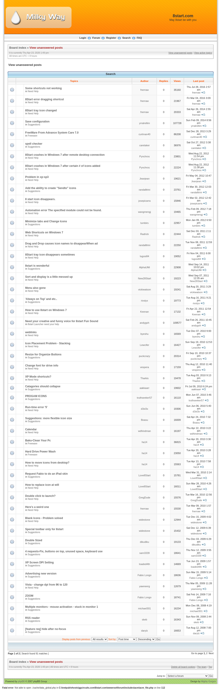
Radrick (144, 234)
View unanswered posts (46, 47)
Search (126, 37)
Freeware (32, 135)
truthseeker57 (144, 397)
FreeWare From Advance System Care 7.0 (52, 132)
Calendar (31, 429)
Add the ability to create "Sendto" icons (50, 188)
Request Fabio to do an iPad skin (46, 473)
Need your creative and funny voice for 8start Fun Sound (61, 321)
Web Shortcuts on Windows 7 (44, 232)
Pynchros (144, 156)
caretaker (144, 145)
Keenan (144, 311)
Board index (17, 47)
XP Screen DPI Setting (39, 562)
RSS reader (32, 618)
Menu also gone (35, 288)
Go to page (197, 653)
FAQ (139, 37)
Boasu (144, 420)
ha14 (144, 442)
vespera (144, 367)
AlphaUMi (144, 267)
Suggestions (34, 124)
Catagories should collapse (42, 386)
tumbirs (144, 223)
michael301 (144, 608)
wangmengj (144, 212)
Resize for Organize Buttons (43, 354)
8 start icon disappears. (40, 199)
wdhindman (144, 431)
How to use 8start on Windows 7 (46, 310)
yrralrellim (144, 123)
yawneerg (144, 586)
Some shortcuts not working (43, 88)
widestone (144, 519)
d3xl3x (144, 408)
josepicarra (144, 200)
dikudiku (144, 542)
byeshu (144, 334)
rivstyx (144, 300)
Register (111, 37)
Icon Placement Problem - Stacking (47, 343)
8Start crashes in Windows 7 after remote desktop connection (65, 154)
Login (82, 37)
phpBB (21, 681)
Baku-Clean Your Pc (38, 440)
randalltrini (144, 189)
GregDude (144, 497)
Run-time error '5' (36, 407)
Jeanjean (145, 178)
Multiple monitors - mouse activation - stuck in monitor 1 (61, 606)
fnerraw (144, 90)
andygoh (144, 322)
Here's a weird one (37, 507)
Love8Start (144, 475)
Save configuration (37, 121)
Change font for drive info (41, 365)
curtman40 (144, 134)
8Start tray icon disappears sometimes (50, 254)
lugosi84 (144, 256)
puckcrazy (144, 356)
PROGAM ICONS (36, 396)
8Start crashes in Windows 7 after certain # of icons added (62, 166)
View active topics (203, 53)
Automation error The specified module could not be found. (63, 210)
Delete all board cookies (183, 667)
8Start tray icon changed (41, 110)
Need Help (33, 91)
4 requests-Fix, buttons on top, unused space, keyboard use (64, 551)
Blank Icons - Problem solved (44, 518)
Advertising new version (40, 573)
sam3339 (144, 553)
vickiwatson (144, 289)
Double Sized (33, 540)
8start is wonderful (37, 265)
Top (210, 667)
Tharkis (144, 378)
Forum (96, 37)
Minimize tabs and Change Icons (46, 221)
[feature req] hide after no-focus (45, 629)
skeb (144, 619)
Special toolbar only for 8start (44, 529)
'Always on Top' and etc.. (41, 299)
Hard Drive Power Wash (40, 451)
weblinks (31, 332)
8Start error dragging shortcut (44, 99)
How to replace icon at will (42, 484)
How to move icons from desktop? (47, 462)
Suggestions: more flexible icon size (48, 418)
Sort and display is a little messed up (49, 276)
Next (211, 653)
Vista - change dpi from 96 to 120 (46, 584)
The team (202, 667)
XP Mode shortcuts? (38, 376)
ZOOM (29, 595)
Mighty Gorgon (208, 681)
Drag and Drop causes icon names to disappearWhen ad (61, 243)
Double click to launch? (40, 496)
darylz (144, 630)
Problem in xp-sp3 (37, 177)
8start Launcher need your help (43, 324)
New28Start (144, 278)
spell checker (33, 143)
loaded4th (144, 564)
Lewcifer (144, 345)
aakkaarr (144, 388)
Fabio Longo (144, 575)
